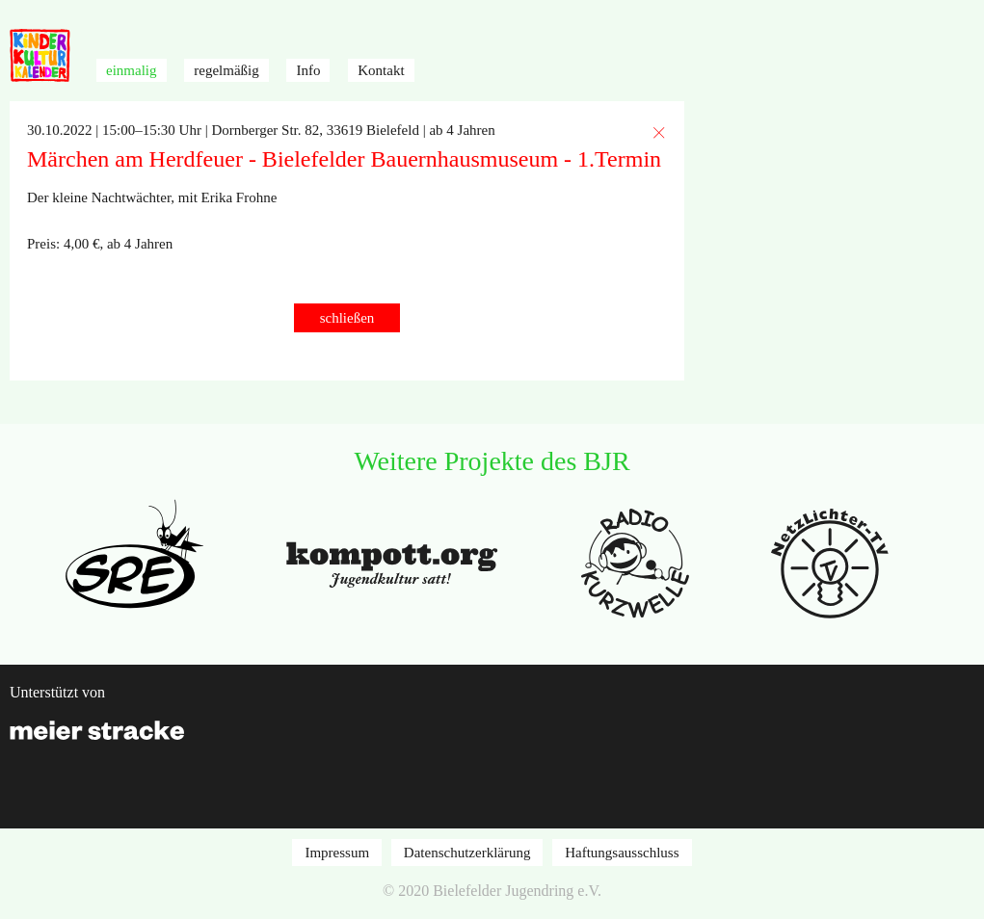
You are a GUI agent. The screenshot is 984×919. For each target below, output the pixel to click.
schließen (347, 318)
